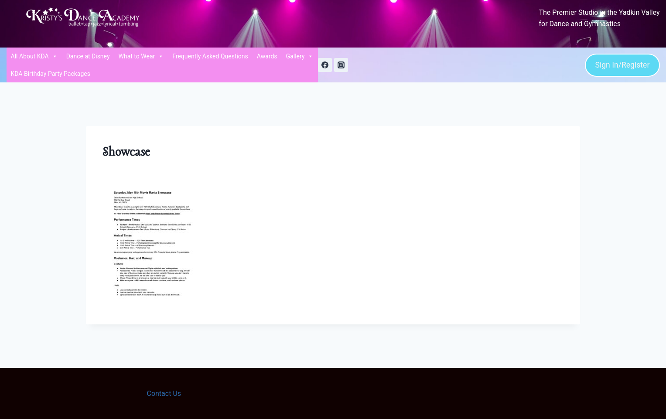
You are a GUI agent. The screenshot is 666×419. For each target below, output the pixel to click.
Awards (267, 56)
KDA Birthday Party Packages (51, 73)
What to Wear (141, 56)
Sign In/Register (622, 65)
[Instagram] (341, 65)
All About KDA (34, 56)
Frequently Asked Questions (210, 56)
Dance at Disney (88, 56)
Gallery (300, 56)
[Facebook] (325, 65)
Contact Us (164, 393)
